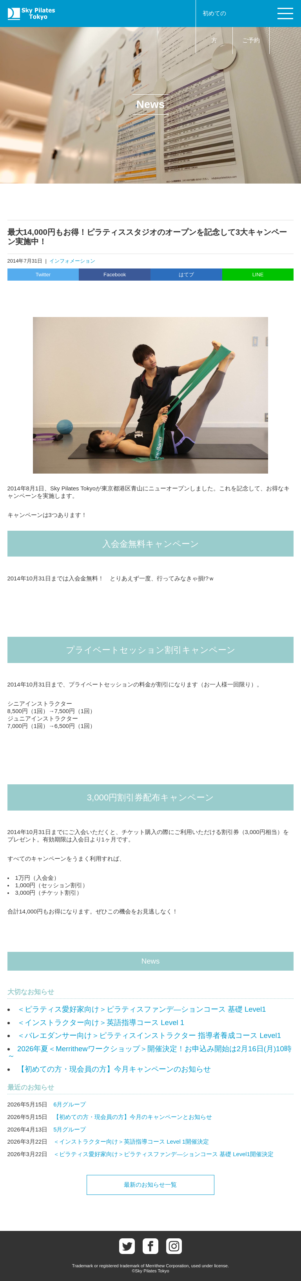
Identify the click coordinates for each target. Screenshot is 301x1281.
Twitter (43, 274)
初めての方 (214, 26)
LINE (258, 274)
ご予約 (251, 40)
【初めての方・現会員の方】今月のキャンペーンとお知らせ (132, 1117)
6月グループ (69, 1104)
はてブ (186, 274)
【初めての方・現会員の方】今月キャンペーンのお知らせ (114, 1069)
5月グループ (69, 1129)
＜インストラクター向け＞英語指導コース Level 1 (100, 1022)
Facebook (114, 274)
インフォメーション (72, 261)
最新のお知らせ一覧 (150, 1185)
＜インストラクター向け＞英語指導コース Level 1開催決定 (131, 1142)
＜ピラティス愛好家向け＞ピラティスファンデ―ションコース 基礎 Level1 (141, 1009)
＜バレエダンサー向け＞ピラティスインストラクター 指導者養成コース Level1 (149, 1035)
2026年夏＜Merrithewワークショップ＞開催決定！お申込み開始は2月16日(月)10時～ (149, 1052)
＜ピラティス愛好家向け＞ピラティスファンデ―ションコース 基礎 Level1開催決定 (163, 1154)
